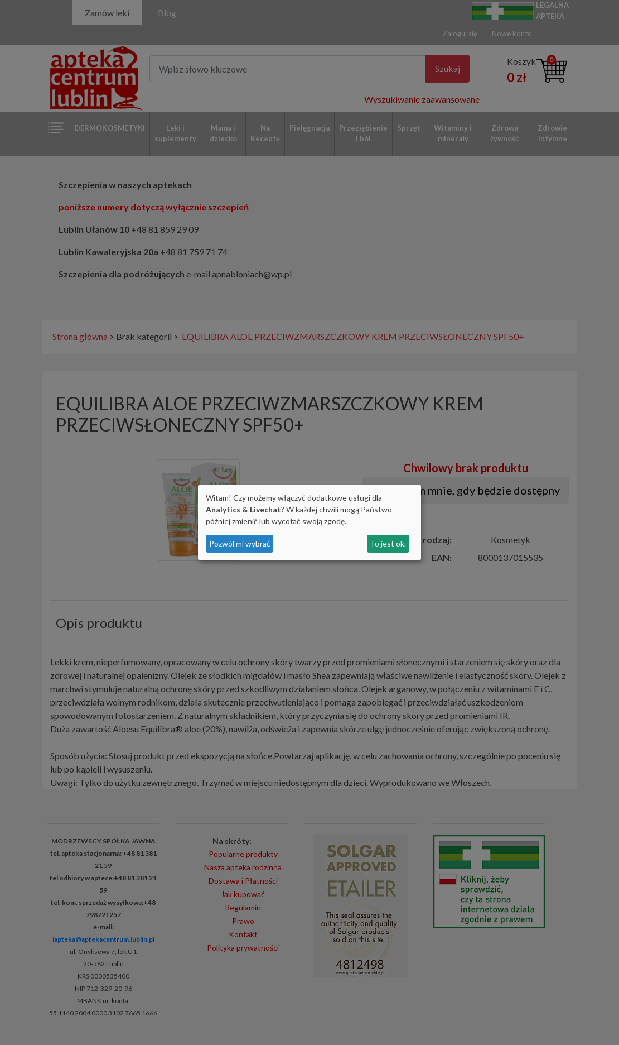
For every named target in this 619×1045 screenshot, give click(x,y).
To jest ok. (388, 543)
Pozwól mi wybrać (239, 543)
